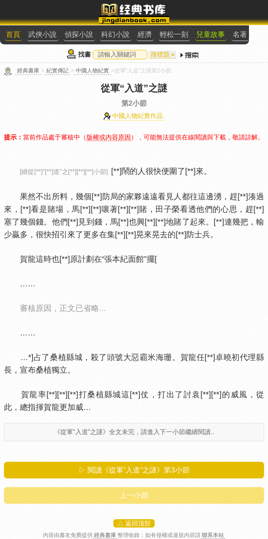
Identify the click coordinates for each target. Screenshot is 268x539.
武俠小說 (42, 34)
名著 (240, 34)
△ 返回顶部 (134, 523)
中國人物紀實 (92, 70)
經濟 (145, 34)
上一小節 (134, 495)
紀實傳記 (57, 70)
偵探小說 (79, 34)
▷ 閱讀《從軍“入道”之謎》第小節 (133, 470)
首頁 (13, 34)
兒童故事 (210, 34)
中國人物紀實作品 (137, 115)
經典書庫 (28, 70)
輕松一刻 (174, 34)
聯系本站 (213, 535)
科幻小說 (115, 34)
